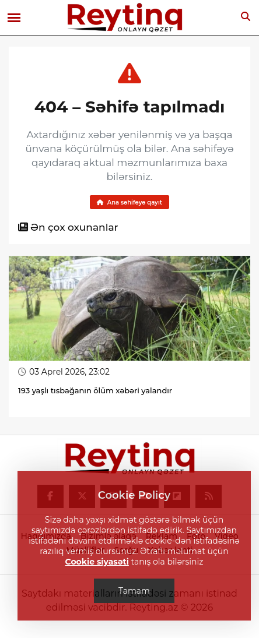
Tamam (134, 591)
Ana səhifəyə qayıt (129, 202)
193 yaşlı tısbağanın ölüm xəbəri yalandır (95, 390)
